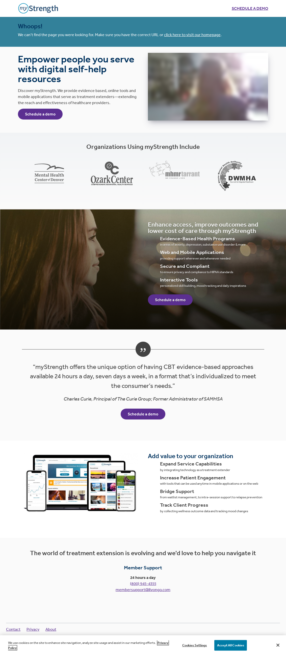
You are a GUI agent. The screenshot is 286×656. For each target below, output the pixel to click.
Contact (13, 629)
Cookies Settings (194, 649)
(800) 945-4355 (143, 583)
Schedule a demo (250, 8)
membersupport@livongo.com (143, 589)
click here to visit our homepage (192, 34)
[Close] (277, 648)
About (50, 629)
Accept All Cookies (230, 649)
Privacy (33, 629)
